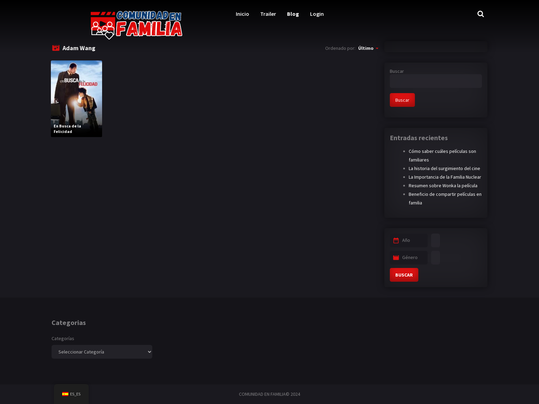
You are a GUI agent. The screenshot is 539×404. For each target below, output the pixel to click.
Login (317, 13)
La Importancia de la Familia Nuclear (445, 177)
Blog (293, 13)
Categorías (63, 338)
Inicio (242, 13)
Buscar (397, 71)
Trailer (268, 13)
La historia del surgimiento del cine (444, 168)
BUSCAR (404, 275)
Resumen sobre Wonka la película (443, 185)
